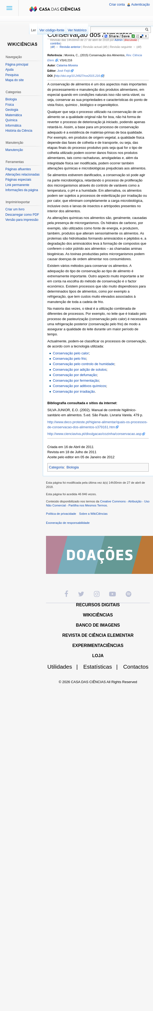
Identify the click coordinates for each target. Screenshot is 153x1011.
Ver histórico (77, 30)
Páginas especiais (18, 179)
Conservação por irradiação (74, 391)
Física (9, 105)
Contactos (135, 667)
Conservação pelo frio (69, 359)
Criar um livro (14, 209)
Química (11, 120)
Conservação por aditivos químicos (79, 386)
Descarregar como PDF (22, 215)
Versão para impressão (21, 220)
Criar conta (117, 4)
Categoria (56, 467)
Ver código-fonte (51, 30)
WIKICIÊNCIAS (98, 615)
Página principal (16, 64)
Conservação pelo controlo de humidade (83, 364)
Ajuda (9, 69)
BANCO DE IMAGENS (98, 625)
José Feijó (63, 70)
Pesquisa (11, 75)
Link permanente (17, 185)
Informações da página (21, 190)
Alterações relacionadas (22, 174)
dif (52, 46)
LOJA (98, 655)
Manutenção (14, 150)
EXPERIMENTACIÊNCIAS (98, 645)
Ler (33, 30)
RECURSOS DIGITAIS (98, 605)
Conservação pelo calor (71, 353)
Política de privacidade (61, 513)
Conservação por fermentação (76, 380)
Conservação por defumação (75, 375)
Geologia (11, 110)
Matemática (13, 115)
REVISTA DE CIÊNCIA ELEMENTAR (98, 635)
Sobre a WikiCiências (93, 513)
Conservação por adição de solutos (79, 370)
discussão (130, 39)
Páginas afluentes (18, 169)
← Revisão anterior (68, 46)
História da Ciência (18, 130)
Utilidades (64, 667)
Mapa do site (14, 80)
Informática (13, 125)
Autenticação (140, 4)
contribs (55, 43)
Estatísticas (102, 667)
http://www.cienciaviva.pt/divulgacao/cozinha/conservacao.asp (94, 434)
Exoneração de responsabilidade (68, 522)
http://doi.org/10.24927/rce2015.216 (77, 75)
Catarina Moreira (67, 65)
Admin (118, 39)
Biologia (73, 467)
